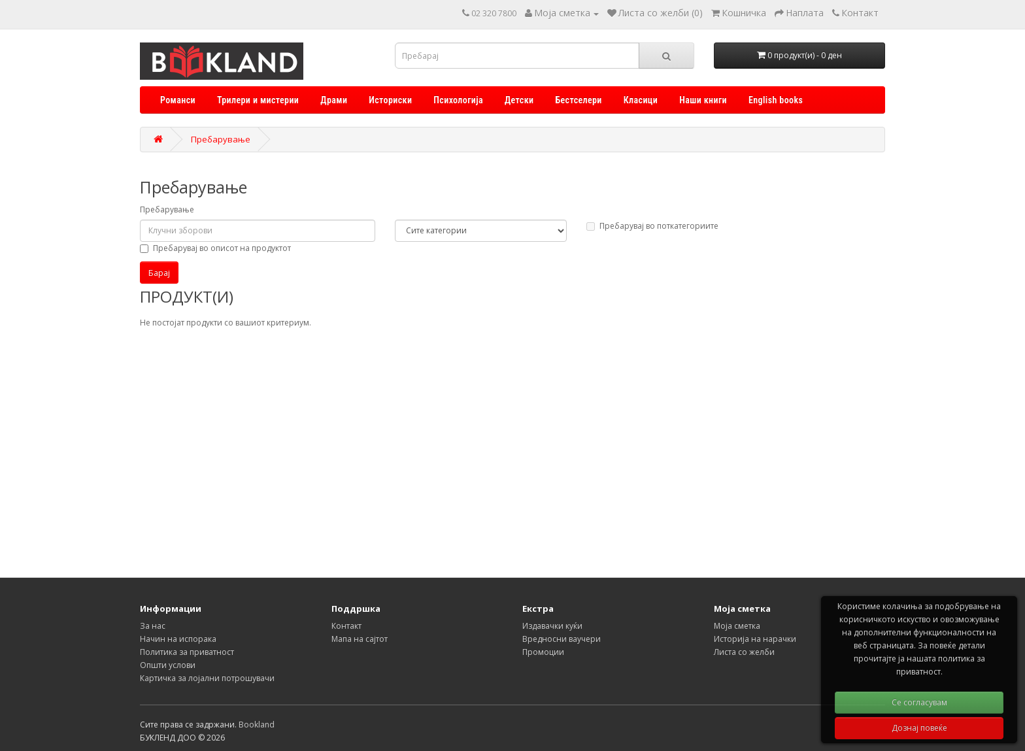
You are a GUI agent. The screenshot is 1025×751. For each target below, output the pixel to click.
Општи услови (167, 665)
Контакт (346, 625)
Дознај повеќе (919, 727)
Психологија (458, 100)
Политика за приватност (187, 652)
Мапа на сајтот (359, 638)
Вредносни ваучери (561, 638)
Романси (177, 100)
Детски (519, 100)
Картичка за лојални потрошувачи (207, 678)
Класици (641, 100)
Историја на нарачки (755, 638)
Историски (390, 100)
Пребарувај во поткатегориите (652, 225)
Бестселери (578, 100)
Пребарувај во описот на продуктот (215, 248)
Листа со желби (744, 652)
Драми (333, 100)
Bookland (257, 724)
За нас (152, 625)
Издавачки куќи (552, 625)
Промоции (543, 652)
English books (775, 100)
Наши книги (703, 100)
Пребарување (220, 139)
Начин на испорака (178, 638)
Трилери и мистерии (258, 100)
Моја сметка (737, 625)
